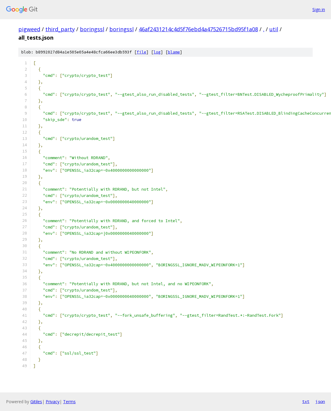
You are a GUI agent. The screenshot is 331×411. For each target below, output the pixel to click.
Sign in (318, 9)
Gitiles (36, 401)
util (273, 29)
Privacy (52, 401)
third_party (60, 29)
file (141, 52)
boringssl (92, 29)
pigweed (29, 29)
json (320, 401)
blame (174, 52)
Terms (69, 401)
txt (305, 401)
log (157, 52)
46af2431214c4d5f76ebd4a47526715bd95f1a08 (198, 29)
